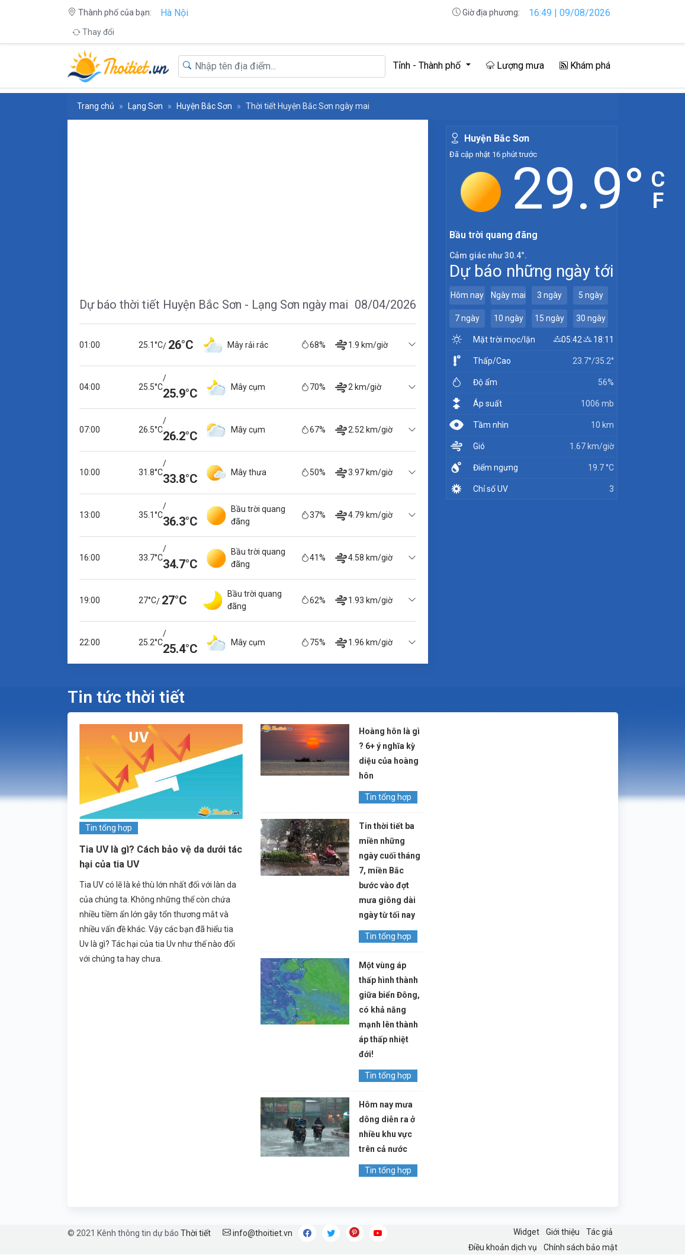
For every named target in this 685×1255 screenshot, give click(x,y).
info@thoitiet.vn (257, 1233)
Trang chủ (95, 106)
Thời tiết (196, 1233)
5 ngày (590, 295)
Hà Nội (174, 12)
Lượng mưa (515, 65)
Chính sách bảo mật (581, 1247)
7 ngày (467, 318)
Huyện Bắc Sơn (204, 106)
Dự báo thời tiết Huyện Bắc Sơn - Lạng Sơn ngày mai (213, 304)
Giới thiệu (563, 1232)
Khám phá (584, 65)
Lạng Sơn (145, 106)
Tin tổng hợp (108, 828)
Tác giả (599, 1232)
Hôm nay (467, 295)
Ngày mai (508, 295)
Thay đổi (93, 32)
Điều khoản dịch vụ (502, 1247)
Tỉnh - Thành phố (428, 65)
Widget (526, 1232)
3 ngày (549, 295)
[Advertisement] (248, 203)
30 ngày (591, 318)
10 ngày (508, 318)
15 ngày (549, 318)
